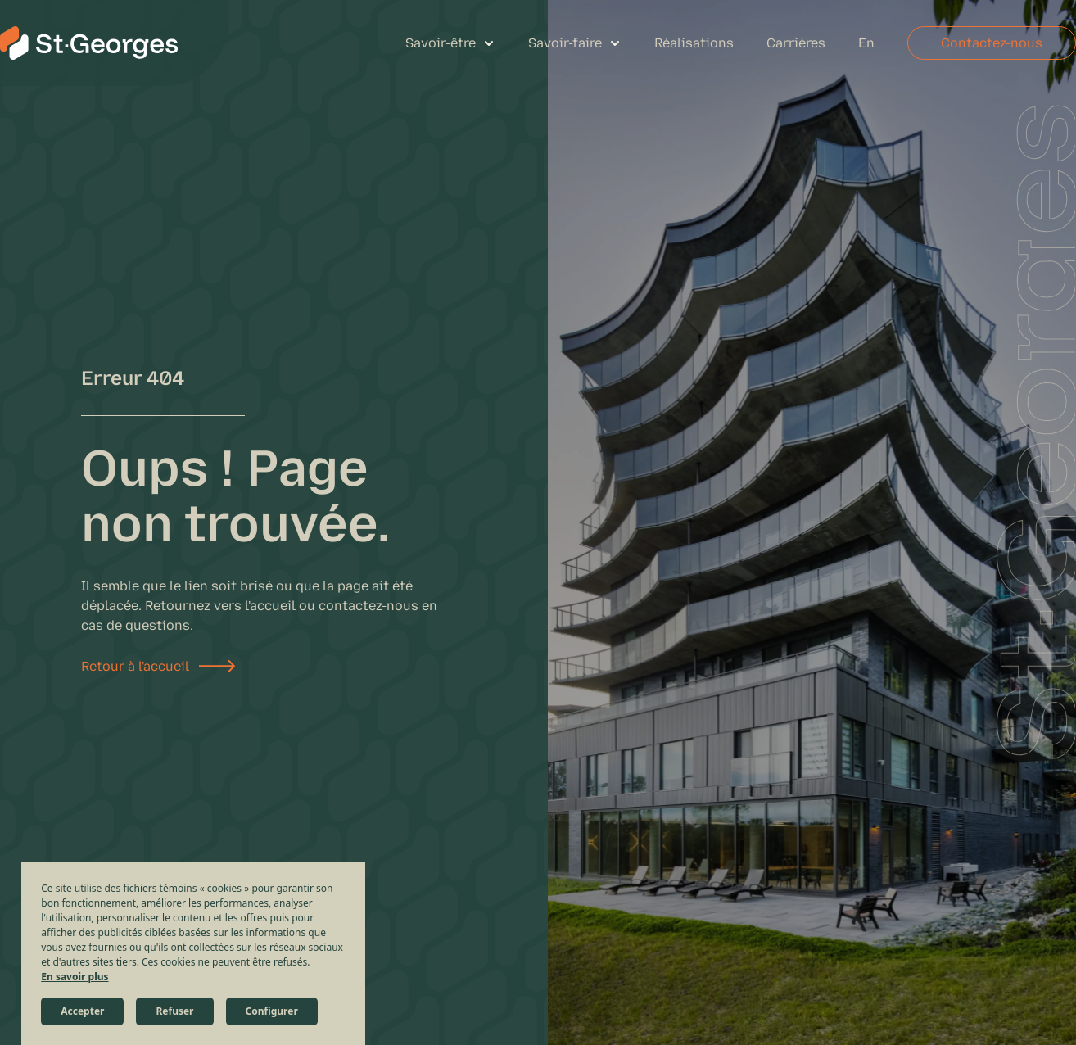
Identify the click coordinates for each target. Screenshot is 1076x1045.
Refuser (174, 1011)
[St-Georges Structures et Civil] (89, 43)
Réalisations (694, 43)
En (866, 43)
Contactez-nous (991, 43)
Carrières (795, 43)
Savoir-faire (565, 43)
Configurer (272, 1011)
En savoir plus (74, 977)
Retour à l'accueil (135, 666)
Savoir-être (440, 43)
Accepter (82, 1011)
